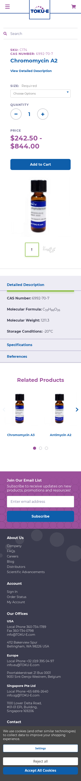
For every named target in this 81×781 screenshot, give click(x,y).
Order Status (16, 597)
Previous (4, 410)
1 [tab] (34, 448)
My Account (16, 602)
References (17, 357)
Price (15, 130)
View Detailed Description (31, 71)
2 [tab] (40, 448)
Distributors (16, 567)
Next (77, 410)
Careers (12, 556)
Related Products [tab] (40, 380)
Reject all (40, 761)
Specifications (19, 345)
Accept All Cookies (40, 770)
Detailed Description (25, 285)
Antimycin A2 (60, 435)
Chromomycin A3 (21, 435)
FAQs (11, 551)
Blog (10, 562)
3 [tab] (46, 448)
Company (14, 546)
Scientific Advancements (26, 572)
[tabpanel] (21, 413)
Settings (40, 748)
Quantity (19, 105)
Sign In (12, 592)
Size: (23, 86)
